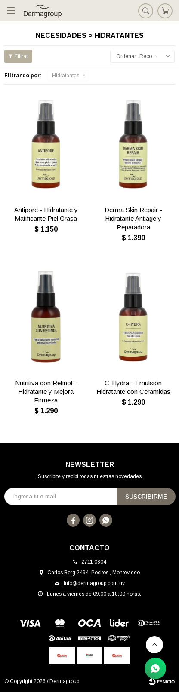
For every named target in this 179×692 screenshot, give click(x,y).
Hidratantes (65, 76)
